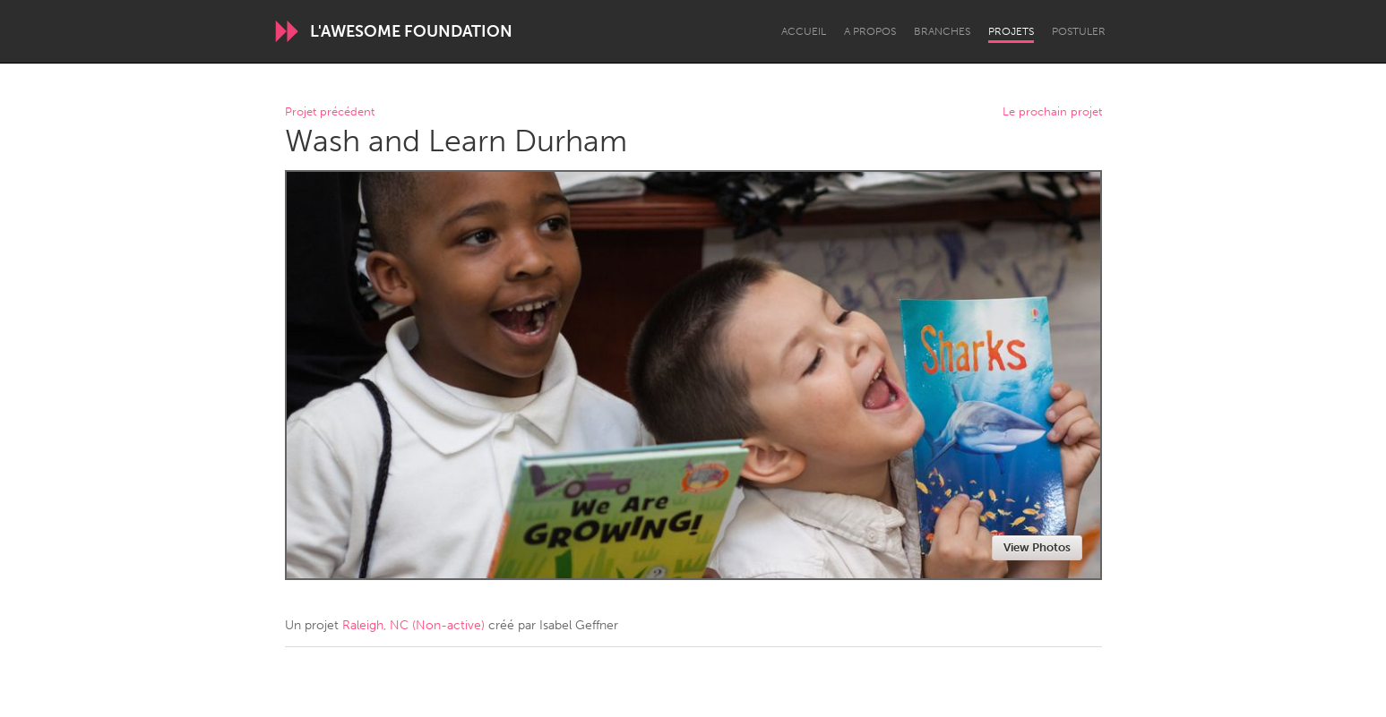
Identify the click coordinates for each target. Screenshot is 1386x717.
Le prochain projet (1052, 112)
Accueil (803, 31)
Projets (1011, 31)
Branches (942, 31)
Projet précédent (329, 112)
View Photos (1037, 547)
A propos (870, 31)
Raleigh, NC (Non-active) (413, 625)
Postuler (1079, 31)
